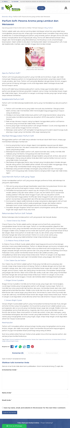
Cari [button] (41, 8)
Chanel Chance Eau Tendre (27, 339)
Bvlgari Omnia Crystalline (12, 339)
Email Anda (6, 400)
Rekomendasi (52, 353)
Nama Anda (6, 393)
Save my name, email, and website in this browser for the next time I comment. (35, 408)
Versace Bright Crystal (12, 341)
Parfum (50, 28)
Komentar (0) (18, 353)
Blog (46, 28)
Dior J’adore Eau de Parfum (43, 339)
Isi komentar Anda (9, 370)
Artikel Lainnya (34, 353)
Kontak (15, 1)
